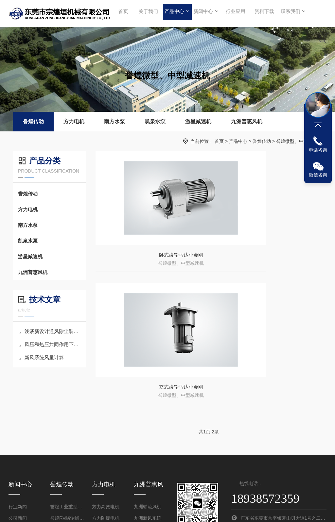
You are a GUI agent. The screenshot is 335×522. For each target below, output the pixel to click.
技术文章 (18, 471)
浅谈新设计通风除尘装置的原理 (50, 331)
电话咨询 (318, 150)
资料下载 (262, 13)
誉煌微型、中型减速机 (299, 141)
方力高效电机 (105, 448)
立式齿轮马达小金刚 (267, 258)
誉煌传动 (33, 121)
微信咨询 (318, 174)
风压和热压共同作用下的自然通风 (50, 344)
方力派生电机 (105, 471)
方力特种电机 (105, 482)
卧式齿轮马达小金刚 (150, 258)
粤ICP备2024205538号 (238, 510)
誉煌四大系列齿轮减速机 (67, 471)
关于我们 (147, 13)
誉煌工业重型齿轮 (67, 448)
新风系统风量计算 (41, 357)
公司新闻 (18, 460)
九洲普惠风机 (246, 121)
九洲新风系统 (147, 460)
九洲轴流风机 (147, 448)
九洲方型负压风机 (151, 482)
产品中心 (176, 13)
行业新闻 (18, 448)
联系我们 (290, 13)
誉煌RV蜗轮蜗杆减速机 (67, 460)
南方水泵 (114, 121)
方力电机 (73, 121)
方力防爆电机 (105, 460)
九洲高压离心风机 (151, 471)
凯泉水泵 (155, 121)
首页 (123, 13)
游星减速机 (198, 121)
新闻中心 (205, 13)
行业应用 (233, 13)
